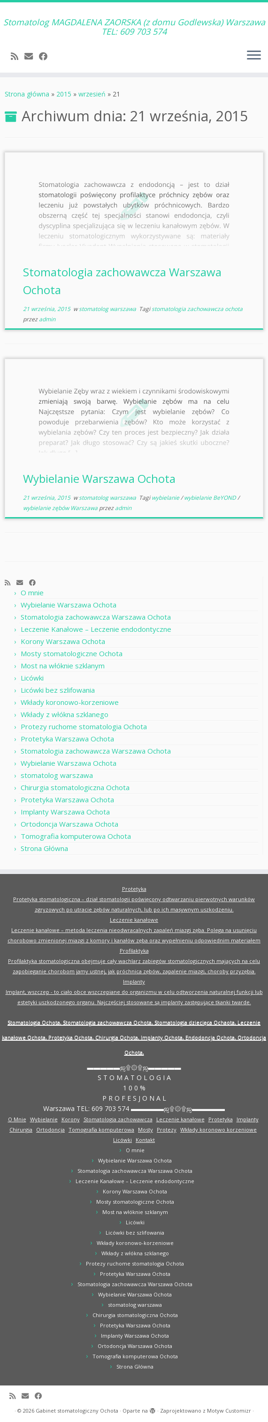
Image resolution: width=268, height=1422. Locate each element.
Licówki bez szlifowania (58, 690)
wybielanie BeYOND (210, 498)
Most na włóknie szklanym (63, 665)
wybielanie (166, 498)
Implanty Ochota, (163, 1037)
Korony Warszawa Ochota (63, 641)
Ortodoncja (50, 1129)
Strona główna (27, 93)
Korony (70, 1119)
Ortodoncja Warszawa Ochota (69, 824)
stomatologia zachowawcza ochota (197, 309)
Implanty (134, 981)
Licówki (32, 677)
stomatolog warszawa (108, 309)
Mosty (145, 1129)
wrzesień (92, 93)
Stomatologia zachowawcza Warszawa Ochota (96, 617)
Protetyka (134, 888)
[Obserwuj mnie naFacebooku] (46, 56)
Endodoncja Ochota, (211, 1037)
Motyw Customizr (229, 1410)
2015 (63, 93)
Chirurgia (20, 1129)
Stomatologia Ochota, (35, 1022)
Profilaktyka (134, 950)
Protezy (166, 1129)
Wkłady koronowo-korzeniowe (70, 702)
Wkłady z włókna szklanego (64, 714)
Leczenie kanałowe (134, 919)
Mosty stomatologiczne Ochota (72, 653)
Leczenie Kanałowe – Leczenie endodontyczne (96, 629)
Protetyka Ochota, (71, 1037)
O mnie (32, 592)
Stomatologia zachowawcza (118, 1119)
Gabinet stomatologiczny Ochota (77, 1410)
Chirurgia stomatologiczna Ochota (75, 787)
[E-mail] (31, 56)
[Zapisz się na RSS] (17, 56)
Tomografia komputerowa (101, 1129)
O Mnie (17, 1119)
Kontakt (145, 1139)
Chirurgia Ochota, (118, 1037)
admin (47, 319)
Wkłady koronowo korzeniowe (218, 1129)
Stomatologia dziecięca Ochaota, (195, 1022)
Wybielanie (44, 1119)
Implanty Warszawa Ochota (65, 811)
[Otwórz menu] (254, 56)
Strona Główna (44, 848)
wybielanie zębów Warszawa (61, 508)
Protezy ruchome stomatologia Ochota (84, 726)
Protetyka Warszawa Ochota (67, 738)
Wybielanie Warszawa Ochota (99, 478)
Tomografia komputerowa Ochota (76, 836)
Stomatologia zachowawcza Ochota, (108, 1022)
